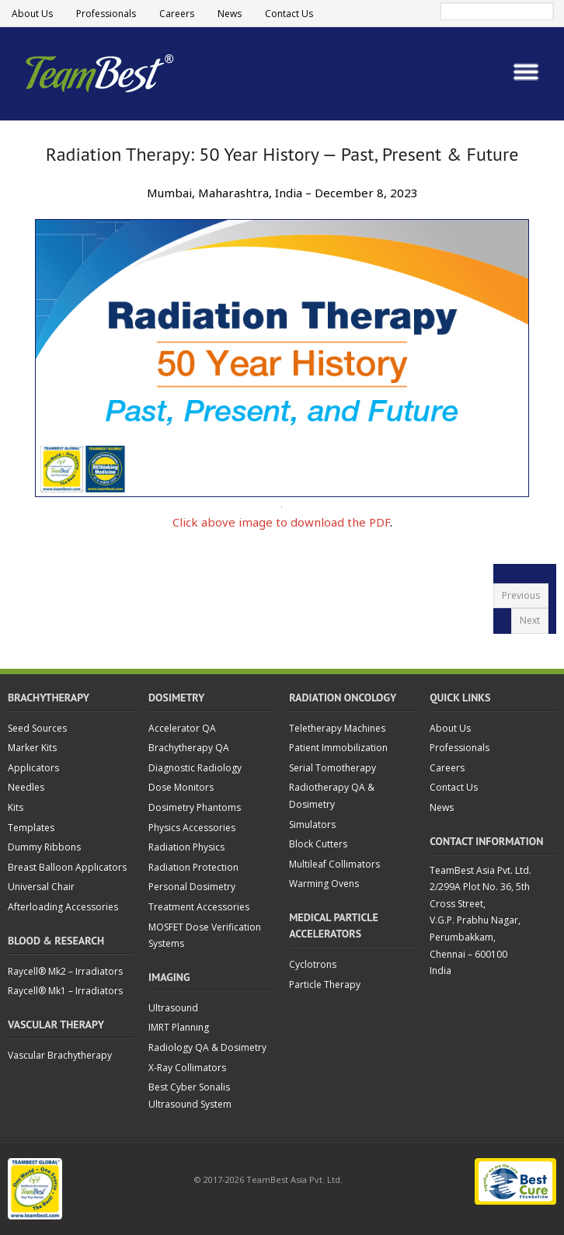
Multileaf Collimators (334, 864)
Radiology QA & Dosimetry (207, 1047)
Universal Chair (41, 886)
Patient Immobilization (338, 747)
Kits (15, 807)
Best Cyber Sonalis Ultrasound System (190, 1095)
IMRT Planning (178, 1027)
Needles (26, 787)
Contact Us (289, 13)
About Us (32, 13)
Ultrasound (173, 1007)
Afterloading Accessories (63, 906)
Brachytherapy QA (188, 747)
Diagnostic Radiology (195, 767)
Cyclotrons (312, 964)
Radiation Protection (193, 867)
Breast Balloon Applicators (67, 867)
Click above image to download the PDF (281, 522)
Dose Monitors (181, 787)
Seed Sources (37, 728)
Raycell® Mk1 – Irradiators (65, 990)
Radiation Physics (186, 847)
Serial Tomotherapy (332, 767)
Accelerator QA (182, 728)
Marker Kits (32, 747)
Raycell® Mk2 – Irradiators (65, 971)
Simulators (312, 824)
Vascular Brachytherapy (60, 1055)
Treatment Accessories (198, 906)
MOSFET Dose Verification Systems (204, 935)
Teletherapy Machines (337, 728)
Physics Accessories (191, 827)
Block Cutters (318, 844)
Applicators (33, 767)
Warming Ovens (324, 883)
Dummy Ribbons (44, 847)
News (230, 13)
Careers (176, 13)
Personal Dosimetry (191, 886)
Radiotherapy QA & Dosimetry (331, 796)
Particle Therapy (324, 984)
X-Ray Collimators (187, 1067)
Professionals (106, 13)
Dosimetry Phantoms (194, 807)
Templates (31, 827)
